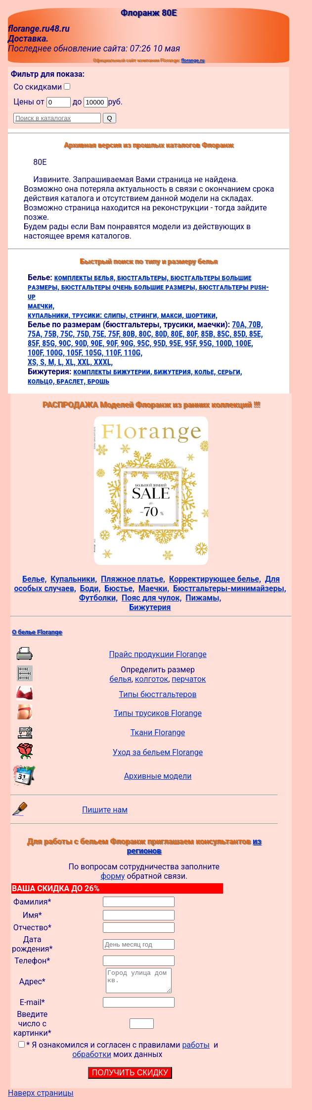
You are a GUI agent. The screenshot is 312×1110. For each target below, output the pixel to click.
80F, (193, 334)
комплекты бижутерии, (113, 371)
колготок (151, 679)
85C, (225, 334)
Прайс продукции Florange (157, 654)
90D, (82, 343)
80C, (146, 334)
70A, (240, 324)
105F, (76, 352)
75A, (36, 334)
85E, (256, 334)
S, (44, 362)
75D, (84, 334)
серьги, (230, 371)
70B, (256, 324)
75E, (100, 334)
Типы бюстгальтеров (158, 694)
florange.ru (192, 60)
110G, (133, 352)
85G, (50, 343)
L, (61, 362)
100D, (225, 343)
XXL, (86, 362)
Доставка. (28, 39)
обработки (91, 1058)
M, (53, 362)
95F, (192, 343)
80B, (131, 334)
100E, (244, 343)
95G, (207, 343)
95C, (145, 343)
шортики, (202, 315)
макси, (173, 315)
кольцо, (42, 381)
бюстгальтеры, (144, 277)
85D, (241, 334)
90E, (98, 343)
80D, (163, 334)
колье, (206, 371)
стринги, (145, 315)
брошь (98, 381)
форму (112, 876)
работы (196, 1049)
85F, (35, 343)
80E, (178, 334)
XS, (34, 362)
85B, (209, 334)
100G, (56, 352)
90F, (113, 343)
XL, (71, 362)
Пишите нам (105, 809)
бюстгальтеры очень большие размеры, (130, 287)
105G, (95, 352)
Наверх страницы (41, 1097)
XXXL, (103, 362)
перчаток (189, 679)
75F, (115, 334)
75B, (52, 334)
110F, (114, 352)
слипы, (117, 315)
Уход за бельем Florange (158, 752)
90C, (66, 343)
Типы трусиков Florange (158, 713)
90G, (129, 343)
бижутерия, (174, 371)
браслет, (72, 381)
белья (121, 679)
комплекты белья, (85, 277)
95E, (177, 343)
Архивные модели (158, 776)
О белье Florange (37, 632)
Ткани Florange (158, 732)
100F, (37, 352)
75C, (68, 334)
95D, (161, 343)
